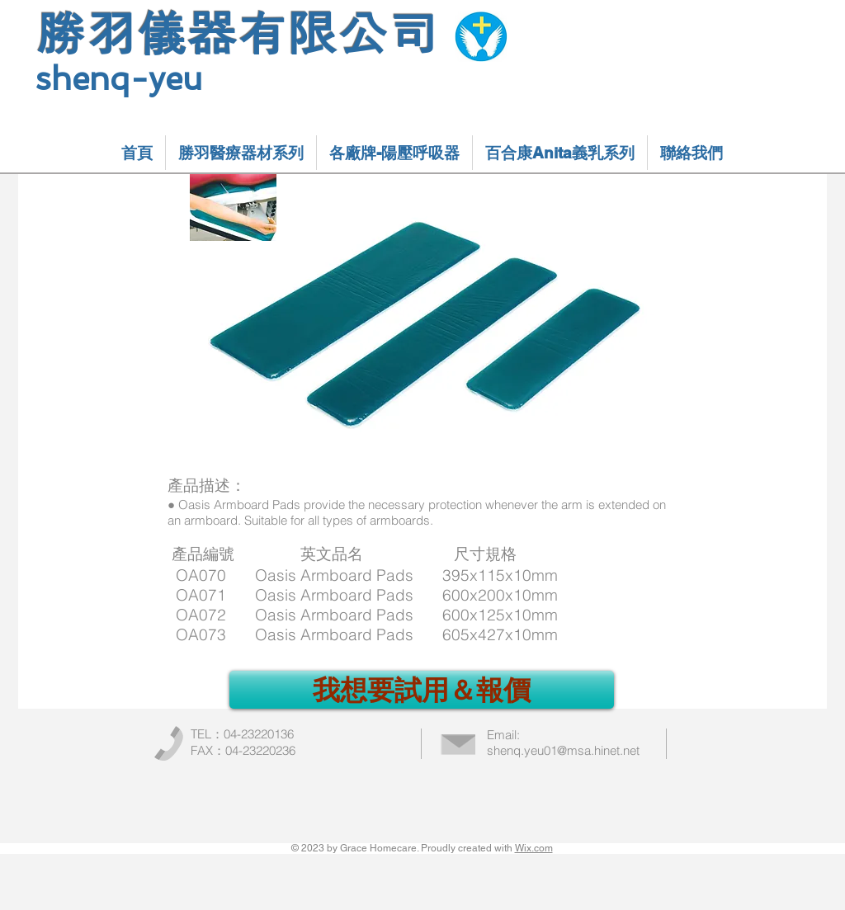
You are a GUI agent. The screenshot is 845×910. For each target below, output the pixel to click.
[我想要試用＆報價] (421, 690)
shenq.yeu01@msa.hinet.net (563, 750)
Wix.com (534, 848)
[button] (241, 152)
